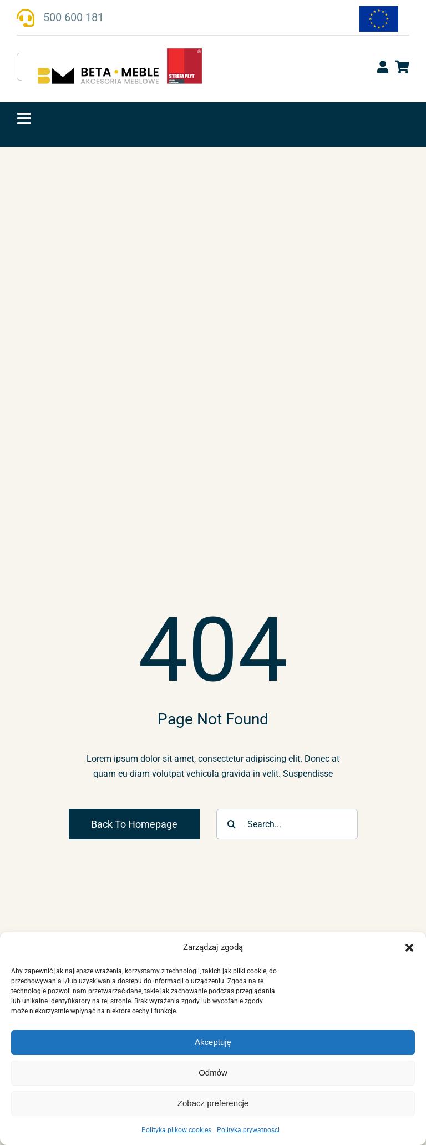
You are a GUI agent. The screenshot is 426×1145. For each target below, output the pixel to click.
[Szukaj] (231, 824)
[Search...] (287, 824)
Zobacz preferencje (213, 1103)
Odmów (213, 1072)
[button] (409, 947)
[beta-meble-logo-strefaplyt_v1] (119, 52)
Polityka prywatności (248, 1130)
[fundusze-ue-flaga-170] (378, 10)
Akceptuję (213, 1042)
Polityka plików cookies (176, 1130)
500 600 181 (73, 17)
